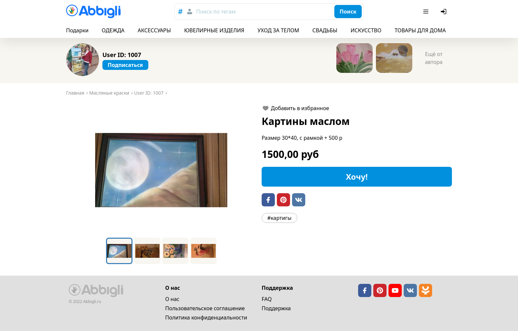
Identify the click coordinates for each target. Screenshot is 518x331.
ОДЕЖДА (113, 30)
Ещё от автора (433, 58)
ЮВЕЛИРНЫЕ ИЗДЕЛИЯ (214, 30)
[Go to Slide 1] (119, 251)
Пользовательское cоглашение (205, 308)
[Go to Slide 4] (203, 251)
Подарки (77, 30)
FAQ (267, 299)
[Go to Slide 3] (175, 251)
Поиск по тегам (216, 11)
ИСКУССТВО (366, 30)
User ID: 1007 (121, 54)
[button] (161, 170)
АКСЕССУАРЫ (154, 30)
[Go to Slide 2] (147, 251)
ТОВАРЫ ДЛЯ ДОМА (420, 30)
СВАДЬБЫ (325, 30)
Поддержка (276, 308)
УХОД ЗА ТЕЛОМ (278, 30)
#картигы (279, 218)
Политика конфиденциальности (206, 317)
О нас (172, 299)
